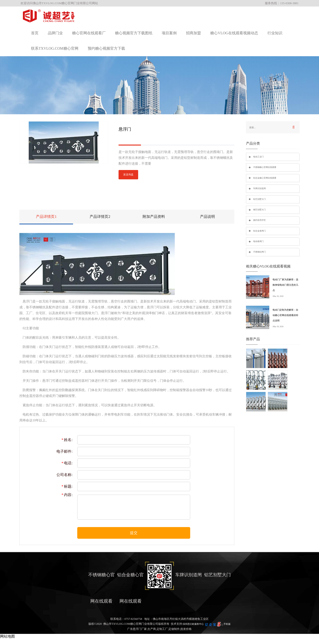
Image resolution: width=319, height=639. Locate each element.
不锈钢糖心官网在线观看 (264, 167)
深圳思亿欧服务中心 (193, 624)
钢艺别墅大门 (259, 209)
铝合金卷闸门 (259, 231)
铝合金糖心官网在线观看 (264, 178)
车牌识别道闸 (259, 188)
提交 (133, 533)
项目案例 (169, 33)
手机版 (227, 624)
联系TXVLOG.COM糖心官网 (54, 48)
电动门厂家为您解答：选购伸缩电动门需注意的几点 (285, 285)
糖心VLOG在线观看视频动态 (234, 33)
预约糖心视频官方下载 (106, 48)
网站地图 (7, 636)
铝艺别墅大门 (259, 199)
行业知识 (274, 33)
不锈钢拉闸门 (259, 252)
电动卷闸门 (258, 241)
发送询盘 (128, 174)
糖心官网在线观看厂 (89, 33)
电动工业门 (258, 157)
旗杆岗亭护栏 (259, 220)
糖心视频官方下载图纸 (133, 33)
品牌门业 (55, 33)
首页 (35, 33)
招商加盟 (193, 33)
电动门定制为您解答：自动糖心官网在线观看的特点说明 (285, 315)
